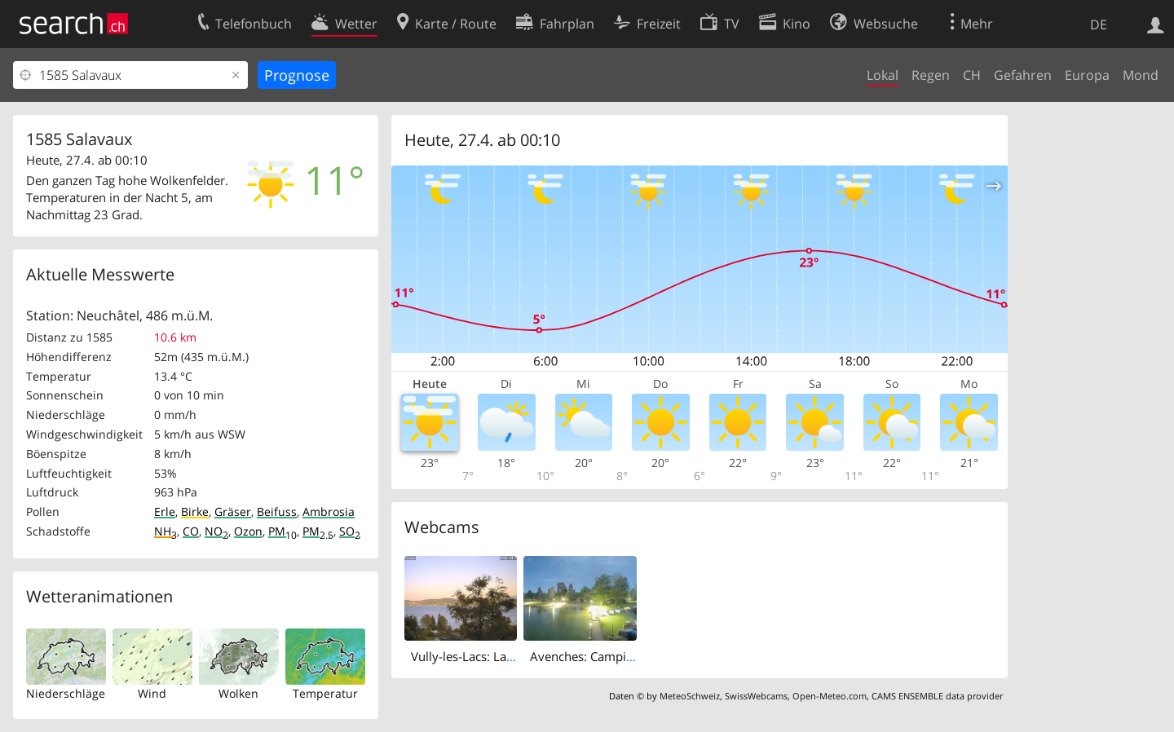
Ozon (248, 531)
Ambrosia (328, 511)
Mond (1141, 75)
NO (216, 531)
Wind (152, 693)
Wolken (238, 693)
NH (165, 531)
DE (1098, 24)
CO (191, 531)
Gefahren (1023, 75)
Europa (1087, 75)
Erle (164, 511)
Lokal (882, 75)
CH (972, 75)
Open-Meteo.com (829, 696)
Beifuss (277, 511)
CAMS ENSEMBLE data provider (937, 696)
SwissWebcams (756, 696)
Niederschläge (65, 693)
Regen (930, 75)
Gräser (232, 511)
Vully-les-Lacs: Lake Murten (487, 656)
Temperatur (325, 693)
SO (349, 531)
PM (282, 531)
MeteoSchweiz (690, 696)
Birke (195, 511)
